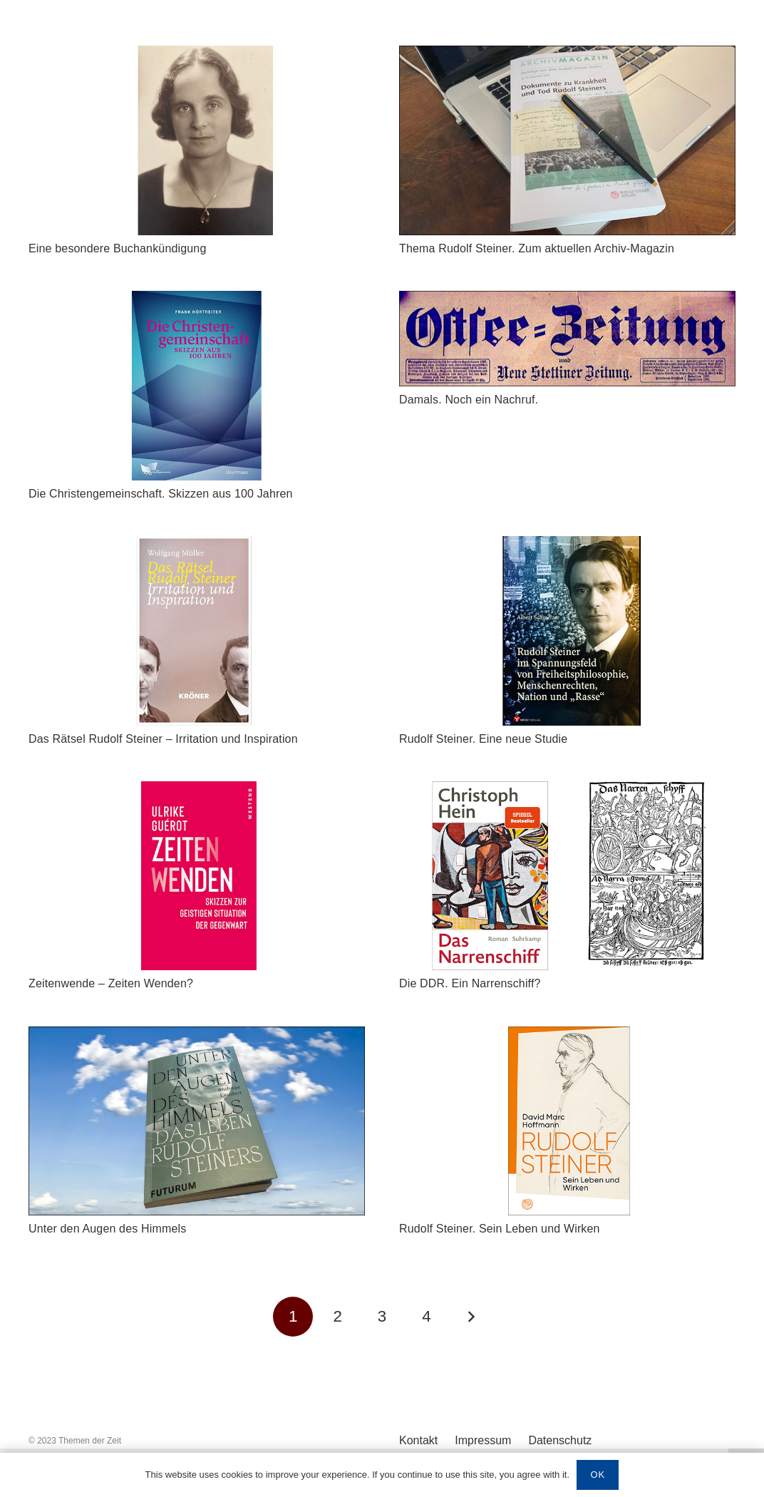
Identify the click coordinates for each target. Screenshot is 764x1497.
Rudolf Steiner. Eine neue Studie (483, 739)
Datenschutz (560, 1440)
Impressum (483, 1440)
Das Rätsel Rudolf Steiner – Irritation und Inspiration (165, 739)
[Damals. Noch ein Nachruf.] (567, 301)
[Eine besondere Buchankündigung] (197, 56)
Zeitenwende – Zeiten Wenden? (111, 983)
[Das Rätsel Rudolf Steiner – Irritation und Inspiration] (197, 546)
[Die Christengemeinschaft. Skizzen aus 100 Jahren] (197, 301)
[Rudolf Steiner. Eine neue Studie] (567, 546)
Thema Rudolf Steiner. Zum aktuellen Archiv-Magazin (536, 248)
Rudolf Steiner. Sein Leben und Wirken (499, 1229)
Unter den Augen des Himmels (107, 1229)
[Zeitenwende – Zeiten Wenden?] (197, 792)
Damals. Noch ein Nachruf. (470, 399)
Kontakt (418, 1440)
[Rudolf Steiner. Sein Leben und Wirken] (567, 1037)
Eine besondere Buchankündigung (117, 248)
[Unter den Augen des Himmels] (197, 1037)
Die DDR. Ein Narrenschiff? (470, 983)
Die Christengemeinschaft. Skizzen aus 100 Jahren (161, 494)
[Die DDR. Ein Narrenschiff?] (567, 792)
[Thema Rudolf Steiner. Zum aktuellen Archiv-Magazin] (567, 56)
